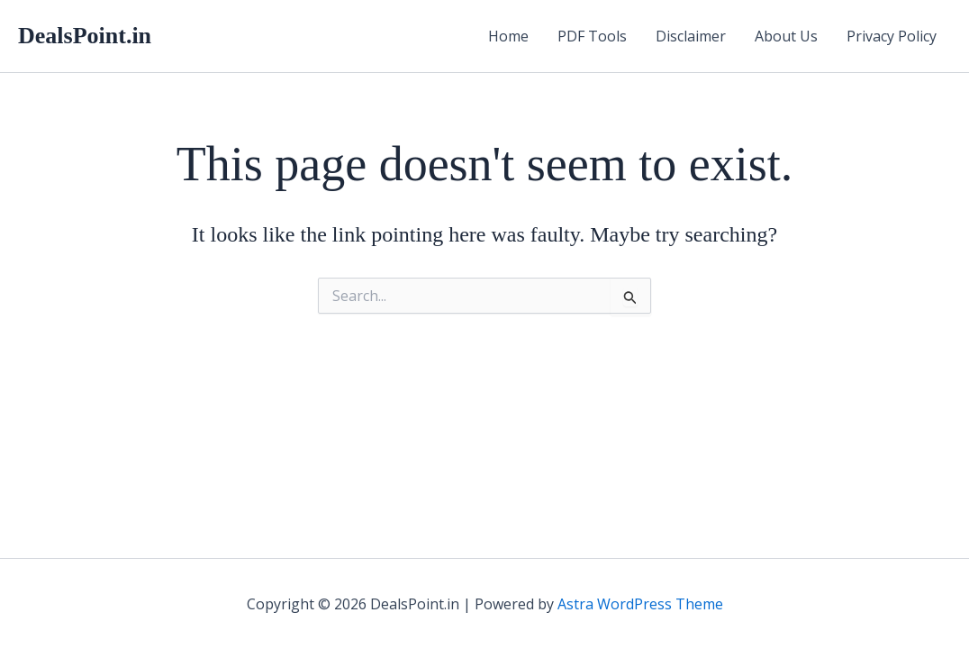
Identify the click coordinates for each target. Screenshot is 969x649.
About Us (786, 36)
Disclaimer (691, 36)
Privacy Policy (892, 36)
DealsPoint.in (84, 36)
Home (508, 36)
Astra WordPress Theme (640, 604)
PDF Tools (592, 36)
